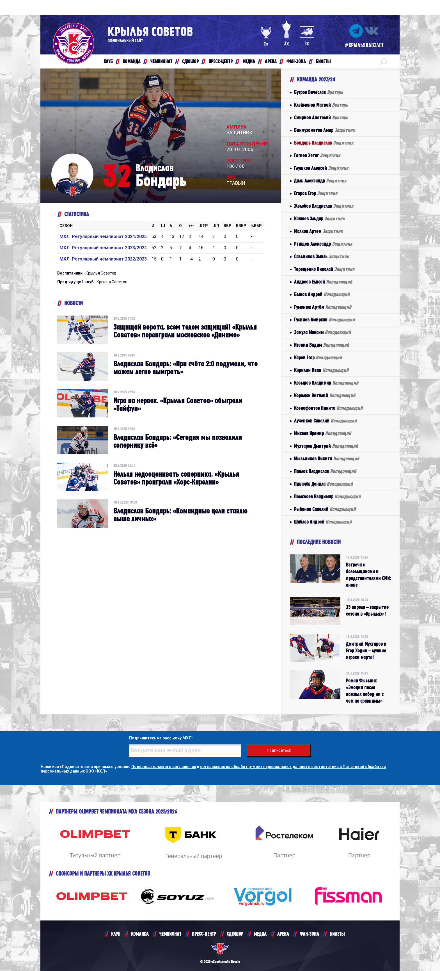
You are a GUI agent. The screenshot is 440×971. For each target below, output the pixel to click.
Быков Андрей (322, 294)
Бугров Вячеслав (318, 92)
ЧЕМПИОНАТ (170, 933)
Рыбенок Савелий (325, 509)
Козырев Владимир (326, 382)
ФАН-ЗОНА (309, 933)
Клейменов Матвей (321, 105)
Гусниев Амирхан (324, 319)
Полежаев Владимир (327, 496)
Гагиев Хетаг (317, 155)
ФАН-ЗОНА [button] (296, 61)
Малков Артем (318, 231)
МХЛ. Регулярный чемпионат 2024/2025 (103, 236)
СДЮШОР (235, 933)
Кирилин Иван (321, 370)
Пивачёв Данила (323, 483)
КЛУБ (115, 933)
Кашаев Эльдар (319, 218)
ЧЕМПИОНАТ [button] (161, 61)
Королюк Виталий (324, 395)
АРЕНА (283, 933)
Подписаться (279, 750)
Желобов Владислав (323, 206)
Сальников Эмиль (321, 256)
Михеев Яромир (322, 433)
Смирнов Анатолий (321, 117)
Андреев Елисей (323, 281)
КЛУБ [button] (108, 61)
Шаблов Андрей (323, 521)
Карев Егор (318, 357)
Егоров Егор (315, 193)
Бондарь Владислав (323, 142)
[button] (383, 61)
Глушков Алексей (321, 168)
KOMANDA (140, 933)
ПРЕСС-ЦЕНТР (204, 933)
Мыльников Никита (326, 458)
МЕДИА (260, 933)
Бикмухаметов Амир (324, 130)
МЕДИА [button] (248, 61)
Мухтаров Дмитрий (326, 446)
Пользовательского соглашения (163, 766)
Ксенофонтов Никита (328, 408)
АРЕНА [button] (271, 61)
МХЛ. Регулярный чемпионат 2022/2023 (103, 259)
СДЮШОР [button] (190, 61)
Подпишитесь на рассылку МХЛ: (161, 738)
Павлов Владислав (325, 471)
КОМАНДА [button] (132, 61)
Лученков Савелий (325, 420)
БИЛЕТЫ (337, 933)
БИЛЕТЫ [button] (323, 61)
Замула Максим (322, 332)
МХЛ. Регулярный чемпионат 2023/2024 (103, 247)
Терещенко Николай (324, 269)
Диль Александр (320, 180)
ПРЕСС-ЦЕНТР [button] (220, 61)
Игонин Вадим (321, 345)
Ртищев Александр (323, 243)
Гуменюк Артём (322, 307)
